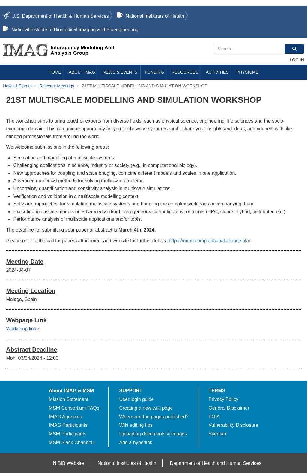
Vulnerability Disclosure (233, 425)
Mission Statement (68, 399)
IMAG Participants (68, 425)
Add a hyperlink (135, 442)
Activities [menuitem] (217, 72)
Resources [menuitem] (184, 72)
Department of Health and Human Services (215, 463)
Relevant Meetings (56, 85)
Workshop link (23, 328)
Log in (297, 59)
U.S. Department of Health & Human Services (60, 16)
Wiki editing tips (136, 425)
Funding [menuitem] (154, 72)
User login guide (136, 399)
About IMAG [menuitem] (82, 72)
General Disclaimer (228, 408)
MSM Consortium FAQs (74, 408)
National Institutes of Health (155, 16)
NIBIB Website (68, 463)
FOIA (213, 416)
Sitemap (217, 433)
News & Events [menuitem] (120, 72)
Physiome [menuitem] (247, 72)
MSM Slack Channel (73, 442)
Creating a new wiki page (146, 408)
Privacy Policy (223, 399)
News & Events (17, 85)
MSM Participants (67, 433)
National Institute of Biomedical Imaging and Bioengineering (74, 29)
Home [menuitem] (55, 72)
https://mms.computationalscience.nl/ (210, 240)
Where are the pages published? (154, 416)
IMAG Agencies (65, 416)
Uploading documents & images (153, 433)
